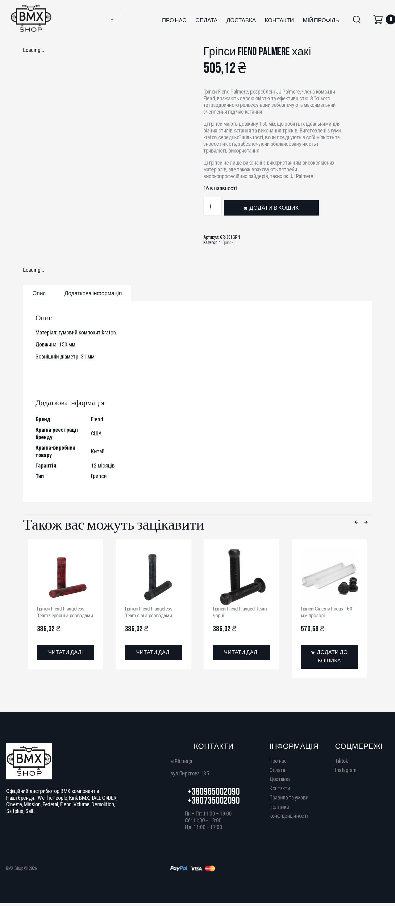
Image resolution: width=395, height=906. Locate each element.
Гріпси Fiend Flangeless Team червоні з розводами (62, 615)
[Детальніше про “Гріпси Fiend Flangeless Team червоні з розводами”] (65, 659)
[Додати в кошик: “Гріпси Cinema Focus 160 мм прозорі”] (329, 657)
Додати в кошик (274, 208)
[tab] (39, 293)
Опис (39, 293)
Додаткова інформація (93, 293)
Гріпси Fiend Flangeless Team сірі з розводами (150, 612)
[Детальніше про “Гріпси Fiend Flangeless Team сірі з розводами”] (153, 653)
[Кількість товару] (212, 206)
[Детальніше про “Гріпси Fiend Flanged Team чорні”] (241, 653)
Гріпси (228, 242)
